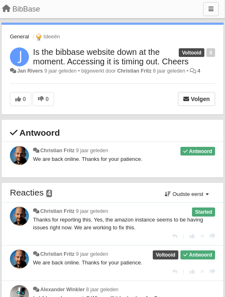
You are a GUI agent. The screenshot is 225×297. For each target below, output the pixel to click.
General (19, 36)
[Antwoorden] (175, 236)
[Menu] (211, 9)
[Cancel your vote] (202, 236)
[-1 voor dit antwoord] (212, 236)
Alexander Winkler (62, 289)
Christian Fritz (134, 71)
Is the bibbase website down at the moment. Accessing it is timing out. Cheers (111, 56)
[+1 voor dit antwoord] (192, 236)
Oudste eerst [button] (187, 194)
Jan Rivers (30, 71)
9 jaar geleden (92, 150)
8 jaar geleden (102, 289)
